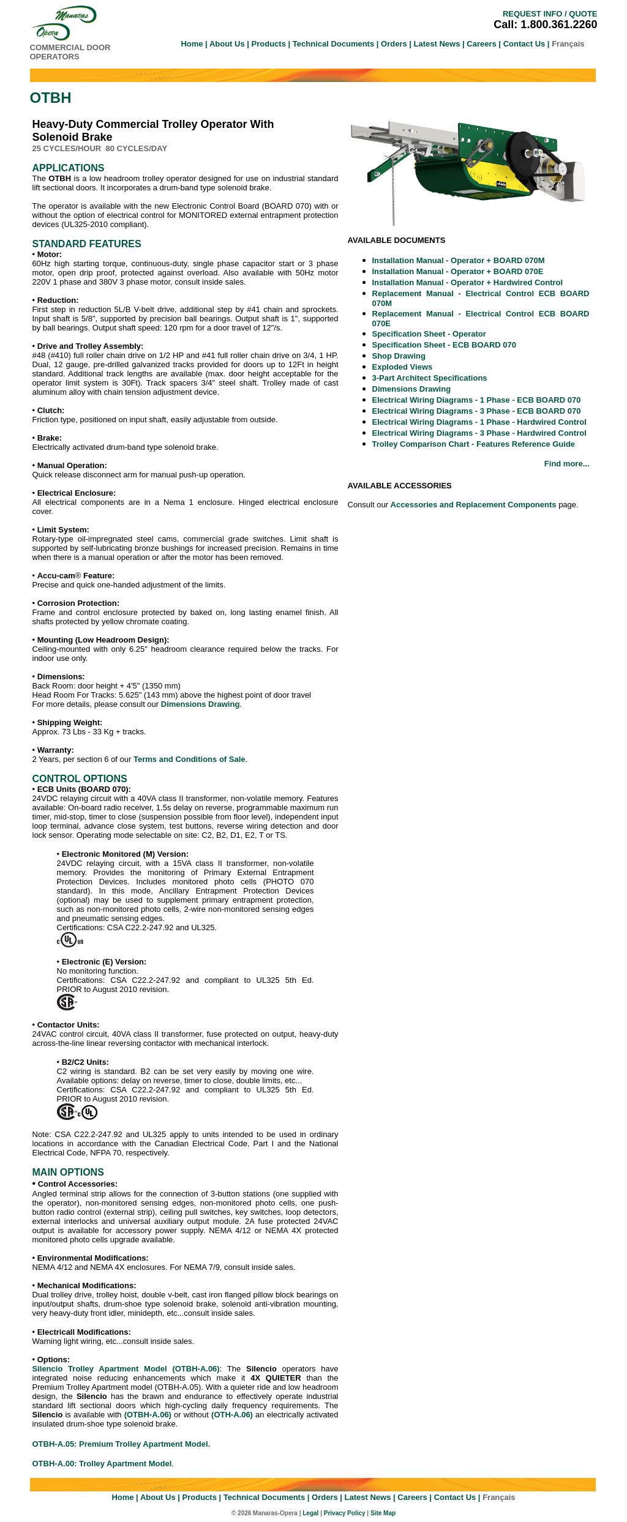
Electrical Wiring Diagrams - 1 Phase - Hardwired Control (479, 422)
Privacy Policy (345, 1513)
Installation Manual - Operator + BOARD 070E (458, 271)
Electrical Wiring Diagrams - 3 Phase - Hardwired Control (479, 433)
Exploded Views (402, 366)
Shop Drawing (399, 355)
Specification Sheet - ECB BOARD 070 (444, 344)
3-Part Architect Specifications (429, 377)
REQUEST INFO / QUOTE (550, 13)
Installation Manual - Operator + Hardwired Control (467, 282)
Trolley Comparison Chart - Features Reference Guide (474, 444)
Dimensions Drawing (411, 389)
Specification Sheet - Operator (429, 333)
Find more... (567, 463)
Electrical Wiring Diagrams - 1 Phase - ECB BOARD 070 (476, 400)
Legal (310, 1513)
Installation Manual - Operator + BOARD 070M (458, 260)
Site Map (383, 1513)
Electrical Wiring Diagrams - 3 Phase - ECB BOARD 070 (476, 411)
